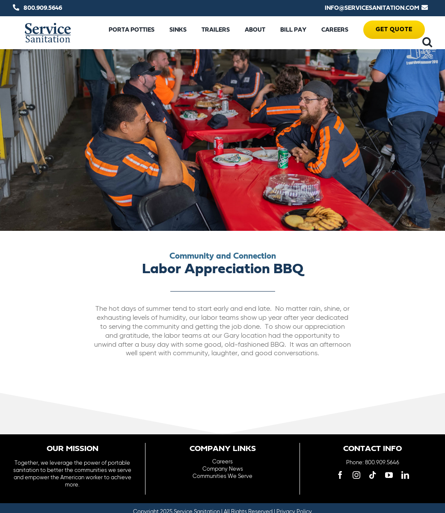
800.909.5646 (43, 8)
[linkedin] (405, 475)
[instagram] (356, 475)
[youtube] (389, 475)
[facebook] (340, 475)
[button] (427, 42)
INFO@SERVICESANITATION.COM (372, 8)
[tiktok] (373, 475)
